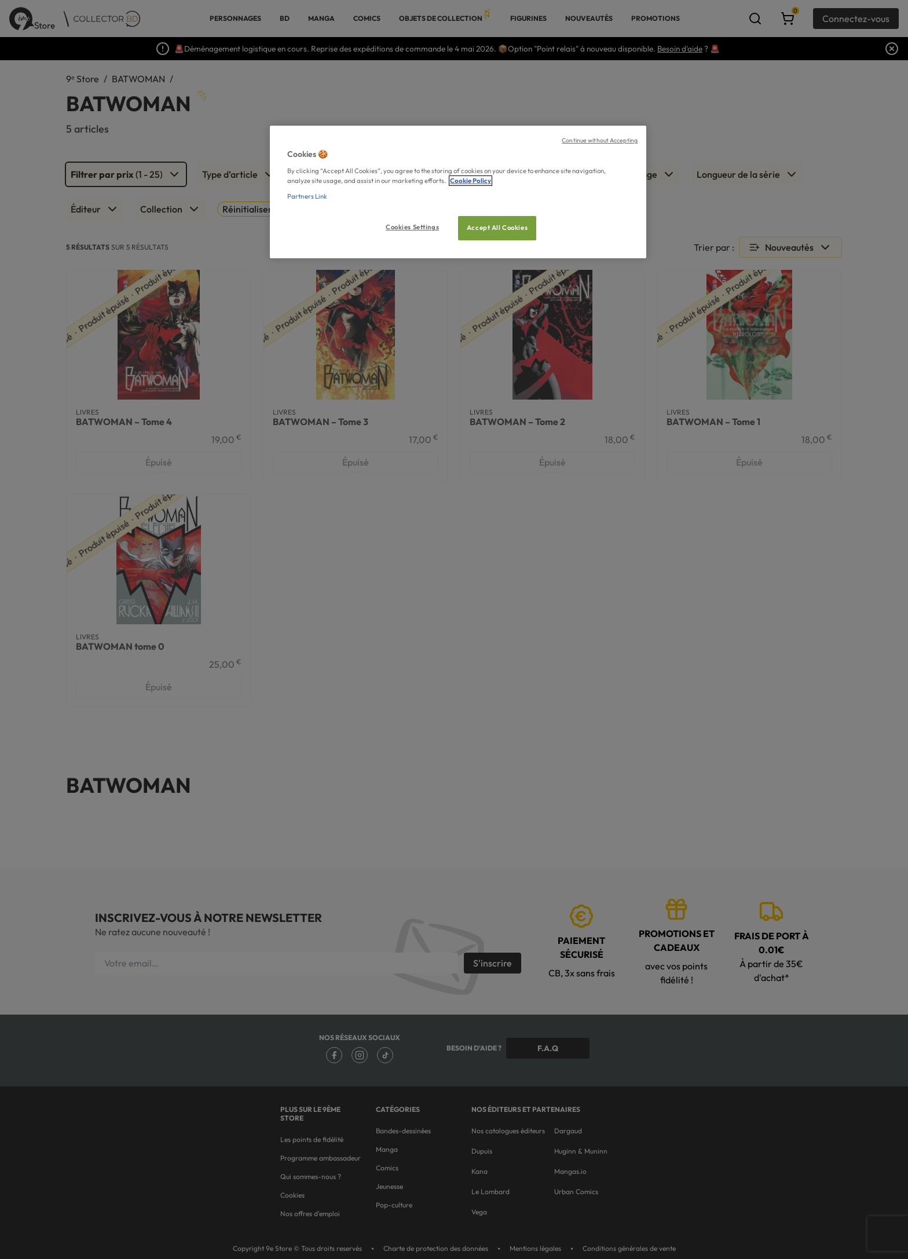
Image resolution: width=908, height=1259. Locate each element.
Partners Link (307, 196)
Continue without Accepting (600, 140)
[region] (458, 192)
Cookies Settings (412, 227)
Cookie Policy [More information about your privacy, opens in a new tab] (470, 181)
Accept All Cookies (497, 228)
